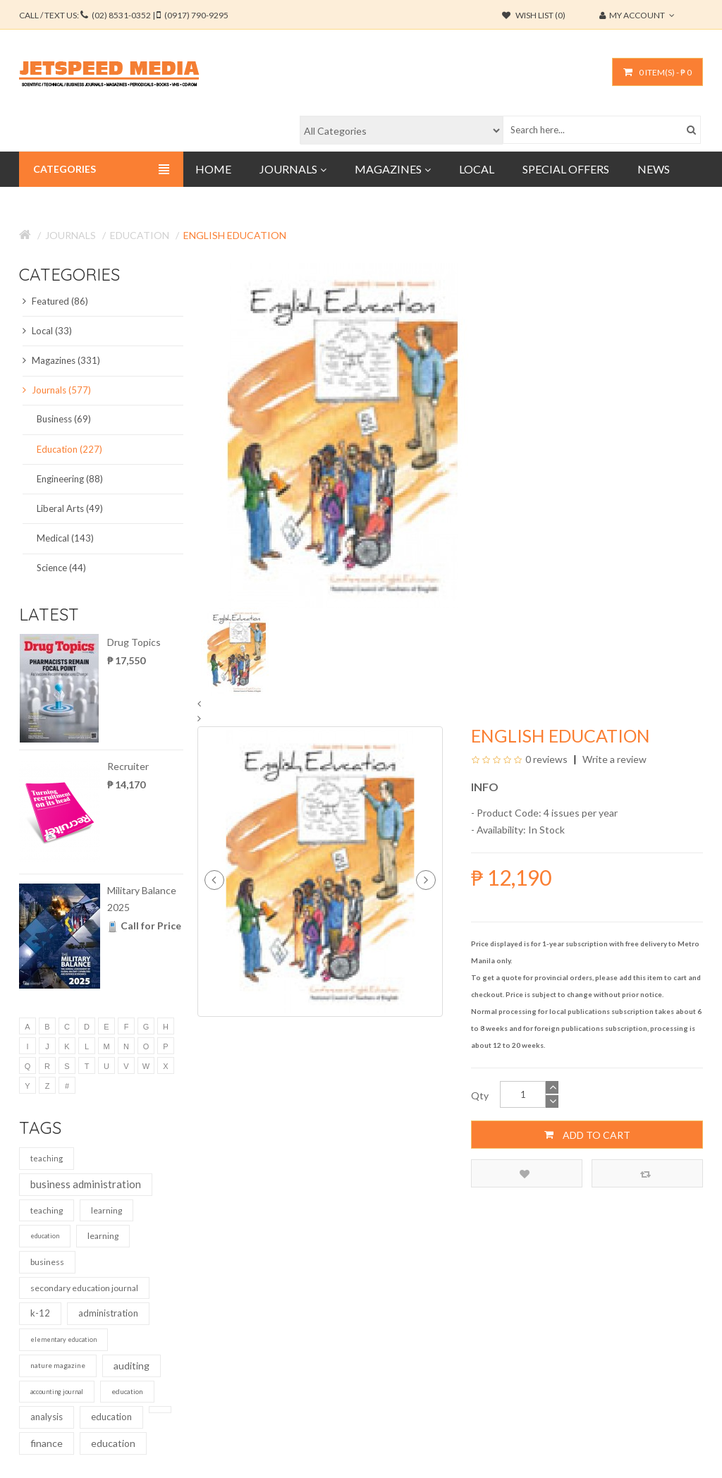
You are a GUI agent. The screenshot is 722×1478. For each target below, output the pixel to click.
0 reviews (546, 759)
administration (108, 1313)
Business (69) (64, 419)
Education (139, 235)
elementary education (63, 1339)
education (44, 1236)
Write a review (613, 759)
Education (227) (69, 449)
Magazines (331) (61, 360)
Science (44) (61, 567)
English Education (234, 235)
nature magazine (57, 1365)
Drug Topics (134, 642)
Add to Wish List (525, 1173)
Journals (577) (57, 390)
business (47, 1262)
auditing (131, 1366)
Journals (70, 235)
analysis (46, 1416)
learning (106, 1210)
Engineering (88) (70, 478)
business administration (85, 1184)
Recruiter (128, 766)
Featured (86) (55, 301)
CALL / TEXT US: (123, 15)
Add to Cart (587, 1134)
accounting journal (56, 1391)
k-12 (40, 1313)
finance (46, 1443)
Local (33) (47, 330)
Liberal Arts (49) (70, 508)
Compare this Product (645, 1173)
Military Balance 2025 (141, 898)
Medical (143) (65, 538)
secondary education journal (84, 1288)
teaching (46, 1158)
